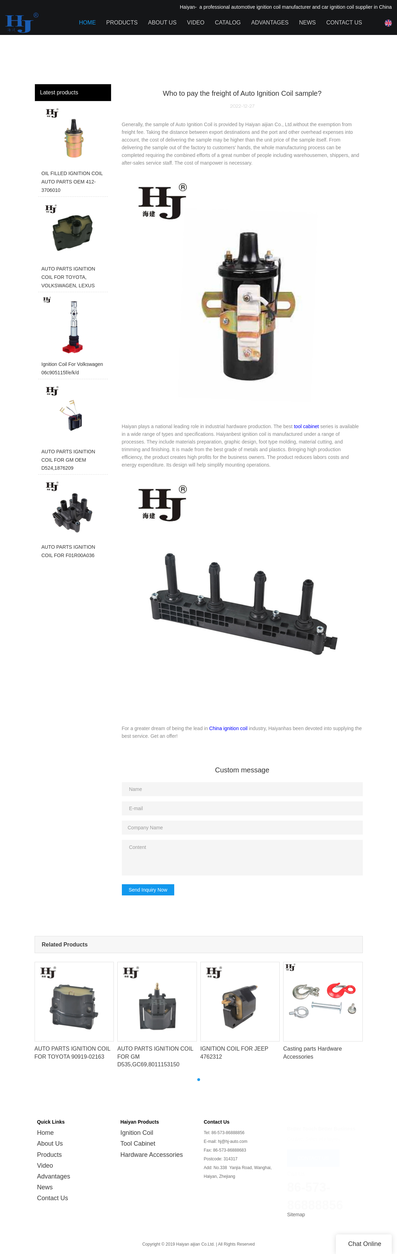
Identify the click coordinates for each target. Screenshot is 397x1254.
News (307, 23)
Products (122, 23)
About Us (162, 23)
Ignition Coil (136, 1127)
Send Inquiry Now (148, 890)
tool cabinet (306, 426)
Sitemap (296, 1209)
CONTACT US (313, 1151)
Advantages (269, 23)
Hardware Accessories (151, 1149)
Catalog (228, 23)
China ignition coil (228, 728)
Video (196, 23)
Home (87, 23)
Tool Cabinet (137, 1138)
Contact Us (344, 23)
